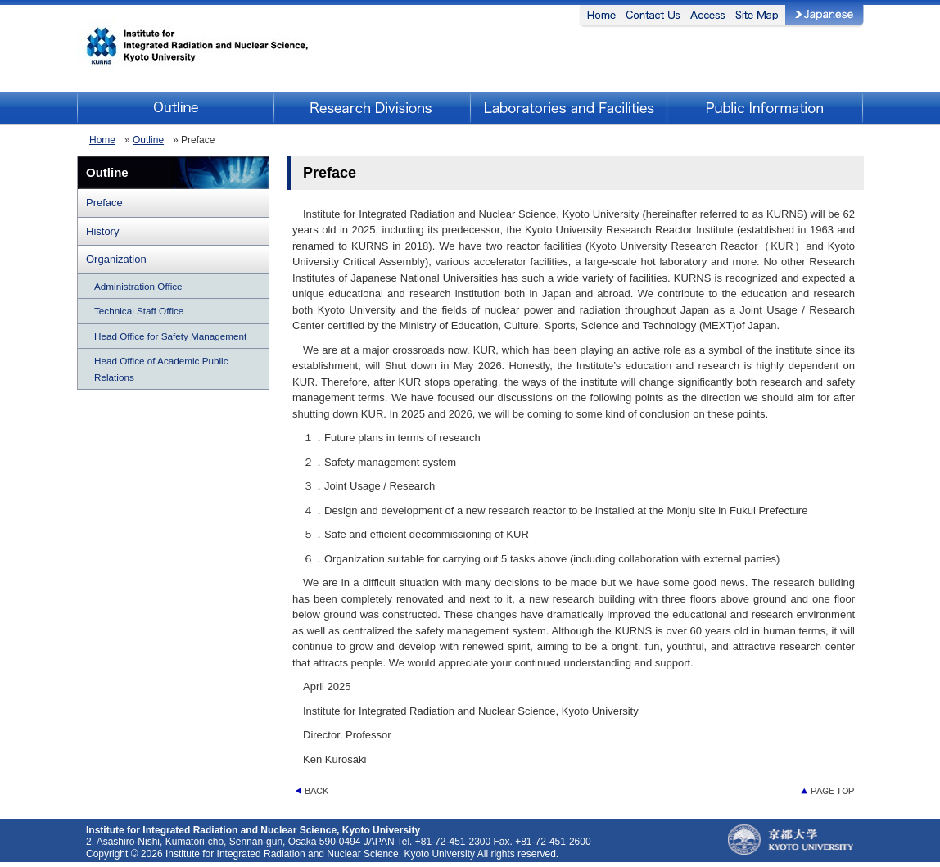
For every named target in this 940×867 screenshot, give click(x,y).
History (102, 231)
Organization (116, 259)
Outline (148, 140)
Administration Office (138, 286)
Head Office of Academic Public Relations (161, 368)
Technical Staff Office (138, 310)
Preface (104, 202)
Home (102, 140)
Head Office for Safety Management (170, 336)
